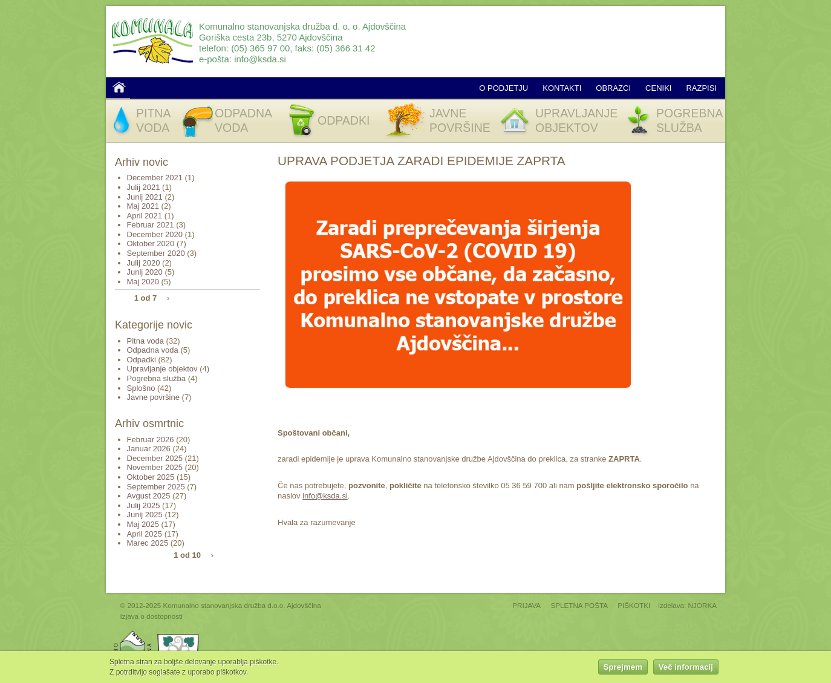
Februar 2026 (150, 439)
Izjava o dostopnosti (151, 616)
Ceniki (658, 88)
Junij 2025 (145, 514)
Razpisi (701, 88)
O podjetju (503, 88)
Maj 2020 (143, 281)
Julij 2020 (143, 262)
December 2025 (155, 458)
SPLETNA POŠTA (579, 605)
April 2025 (145, 533)
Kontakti (562, 88)
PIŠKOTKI (634, 605)
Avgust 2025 (149, 495)
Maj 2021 (143, 206)
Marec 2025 (148, 542)
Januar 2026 (149, 448)
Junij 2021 (145, 196)
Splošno (141, 388)
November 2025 (155, 467)
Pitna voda (145, 340)
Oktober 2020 (151, 243)
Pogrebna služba (156, 378)
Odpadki (141, 359)
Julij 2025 (143, 505)
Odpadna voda (152, 350)
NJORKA (702, 605)
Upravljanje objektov (162, 368)
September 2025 (156, 486)
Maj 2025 (143, 524)
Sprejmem (623, 668)
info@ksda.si (260, 59)
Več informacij (686, 668)
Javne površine (153, 397)
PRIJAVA (526, 605)
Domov (119, 87)
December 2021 (155, 177)
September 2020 (156, 253)
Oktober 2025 (151, 477)
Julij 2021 (143, 187)
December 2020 (155, 234)
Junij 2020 (145, 271)
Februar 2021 (150, 224)
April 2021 (145, 215)
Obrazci (613, 88)
